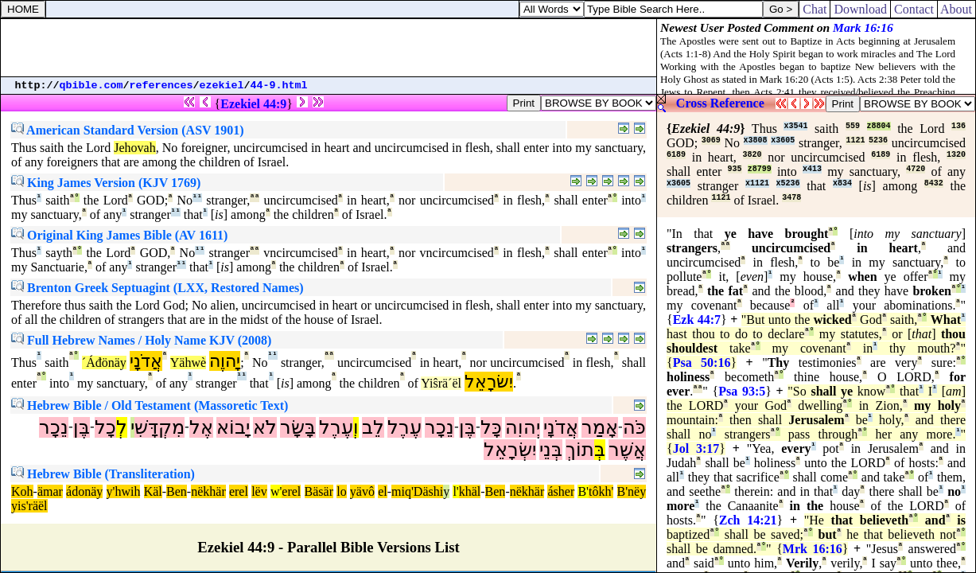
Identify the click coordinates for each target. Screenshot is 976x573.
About (956, 9)
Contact (914, 9)
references (161, 86)
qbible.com (91, 86)
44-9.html (279, 86)
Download (860, 9)
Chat (814, 9)
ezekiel (222, 86)
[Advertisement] (328, 48)
